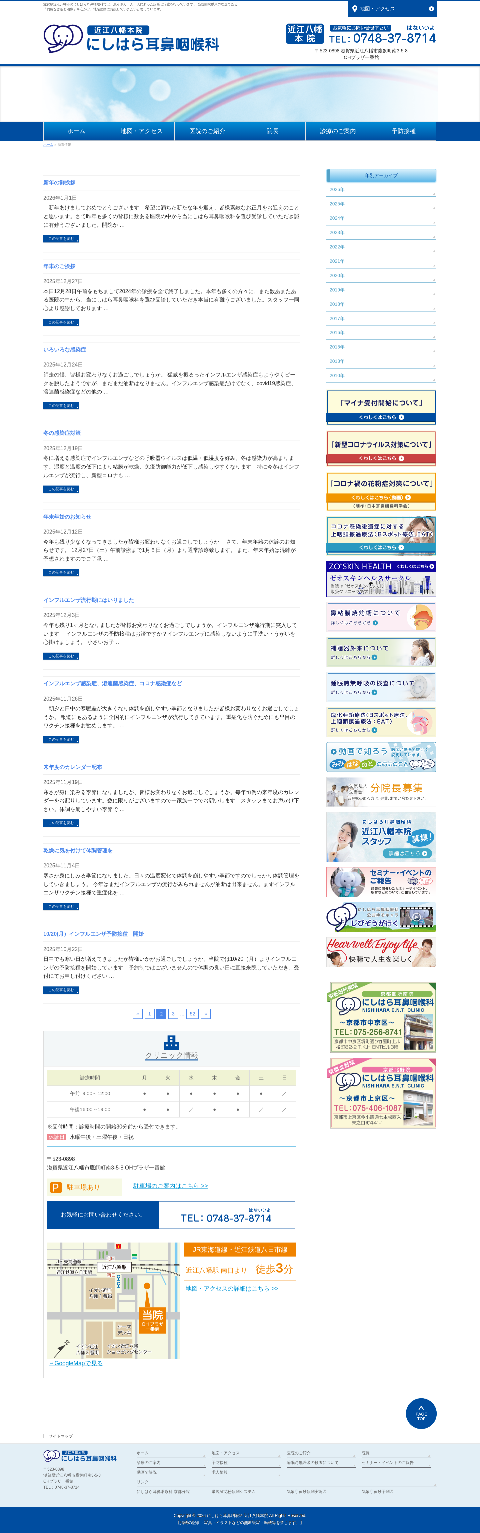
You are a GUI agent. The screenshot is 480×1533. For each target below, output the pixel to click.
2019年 (337, 289)
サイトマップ (61, 1436)
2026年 (337, 189)
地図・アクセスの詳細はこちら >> (232, 1288)
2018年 (337, 304)
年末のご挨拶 (59, 266)
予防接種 (220, 1462)
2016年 (337, 332)
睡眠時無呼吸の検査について (313, 1462)
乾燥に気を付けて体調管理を (78, 850)
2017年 (337, 318)
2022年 (337, 246)
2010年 (337, 375)
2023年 (337, 232)
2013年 (337, 361)
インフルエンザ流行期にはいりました (88, 600)
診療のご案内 (149, 1462)
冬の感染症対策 (62, 433)
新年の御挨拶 (59, 182)
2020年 (337, 275)
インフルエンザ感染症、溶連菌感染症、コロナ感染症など (112, 683)
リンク (143, 1482)
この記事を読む (61, 238)
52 (192, 1013)
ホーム (143, 1453)
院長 (366, 1453)
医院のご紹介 (299, 1453)
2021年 (337, 261)
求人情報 (220, 1472)
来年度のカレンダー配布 (72, 767)
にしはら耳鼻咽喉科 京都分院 (163, 1491)
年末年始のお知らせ (67, 517)
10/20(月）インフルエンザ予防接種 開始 (93, 934)
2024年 (337, 218)
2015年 (337, 346)
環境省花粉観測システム (234, 1491)
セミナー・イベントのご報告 (388, 1462)
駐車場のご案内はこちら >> (170, 1186)
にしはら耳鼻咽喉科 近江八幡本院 (237, 1515)
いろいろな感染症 (64, 349)
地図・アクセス (226, 1453)
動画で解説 (147, 1472)
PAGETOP (421, 1413)
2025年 (337, 203)
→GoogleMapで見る (76, 1363)
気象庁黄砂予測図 (378, 1491)
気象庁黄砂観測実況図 (307, 1491)
